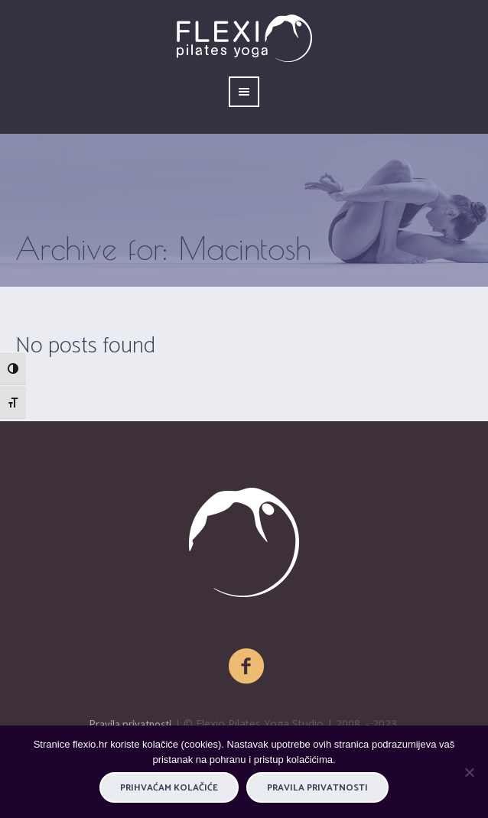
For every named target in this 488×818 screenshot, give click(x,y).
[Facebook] (247, 667)
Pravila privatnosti (130, 724)
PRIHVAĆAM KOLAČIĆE (169, 788)
